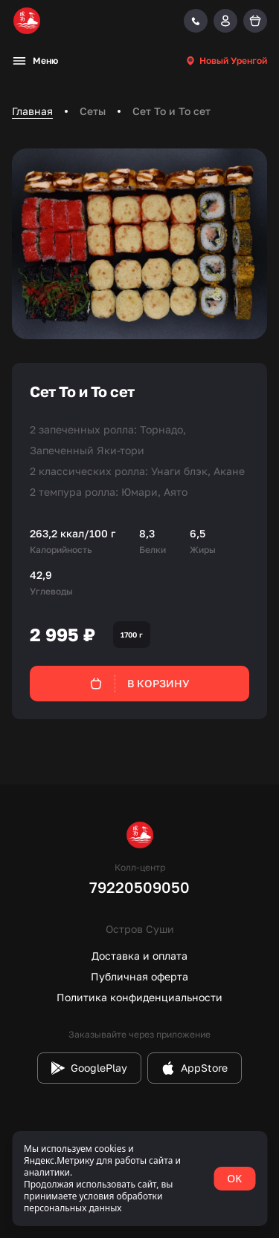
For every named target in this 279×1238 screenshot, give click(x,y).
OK (234, 1178)
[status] (139, 1178)
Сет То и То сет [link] (171, 111)
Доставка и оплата (139, 955)
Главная (32, 111)
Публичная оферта (139, 976)
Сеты (93, 111)
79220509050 (139, 887)
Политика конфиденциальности (139, 997)
